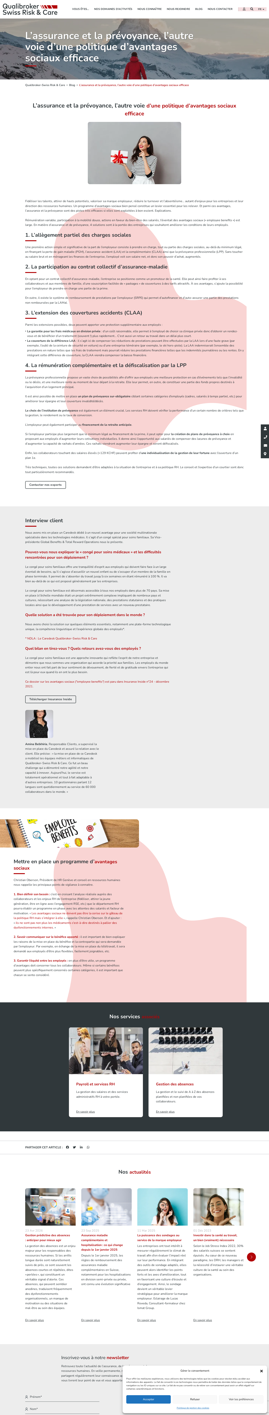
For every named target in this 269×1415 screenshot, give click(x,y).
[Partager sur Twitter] (74, 1034)
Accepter (148, 1399)
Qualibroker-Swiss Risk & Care (45, 85)
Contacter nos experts (45, 486)
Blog (198, 8)
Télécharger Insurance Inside (50, 699)
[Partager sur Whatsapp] (88, 1034)
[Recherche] (251, 8)
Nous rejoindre (177, 8)
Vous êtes (131, 1362)
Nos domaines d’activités (113, 8)
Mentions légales (192, 1362)
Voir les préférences (241, 1399)
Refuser (195, 1399)
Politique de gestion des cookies (193, 1407)
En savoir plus (34, 1208)
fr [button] (260, 8)
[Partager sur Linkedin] (81, 1034)
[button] (261, 1371)
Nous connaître (149, 8)
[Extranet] (244, 8)
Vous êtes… (80, 8)
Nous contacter (219, 8)
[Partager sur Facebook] (67, 1034)
